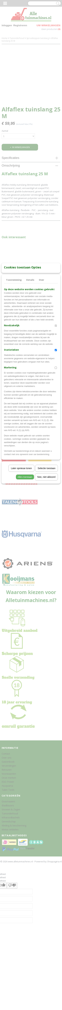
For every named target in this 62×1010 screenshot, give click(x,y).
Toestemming (14, 327)
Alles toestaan (25, 525)
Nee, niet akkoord (46, 525)
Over (41, 327)
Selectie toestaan (46, 516)
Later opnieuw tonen (21, 516)
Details (30, 327)
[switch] (56, 374)
